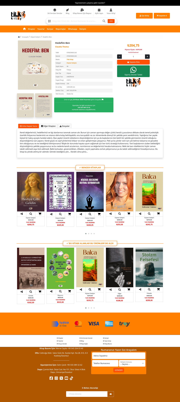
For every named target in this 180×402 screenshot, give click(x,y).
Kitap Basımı (107, 344)
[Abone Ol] (110, 394)
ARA (111, 21)
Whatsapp (72, 29)
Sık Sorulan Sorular (85, 338)
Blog (81, 341)
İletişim (82, 29)
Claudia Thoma (62, 46)
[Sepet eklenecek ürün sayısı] (133, 56)
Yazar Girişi (107, 341)
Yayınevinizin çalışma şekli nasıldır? (90, 3)
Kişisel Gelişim (35, 37)
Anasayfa (25, 37)
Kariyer (50, 29)
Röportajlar (61, 29)
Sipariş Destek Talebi (133, 71)
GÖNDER (119, 370)
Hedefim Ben (47, 37)
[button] (85, 233)
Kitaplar (31, 29)
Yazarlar (41, 29)
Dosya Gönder (62, 344)
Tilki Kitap (70, 59)
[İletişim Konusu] (132, 363)
